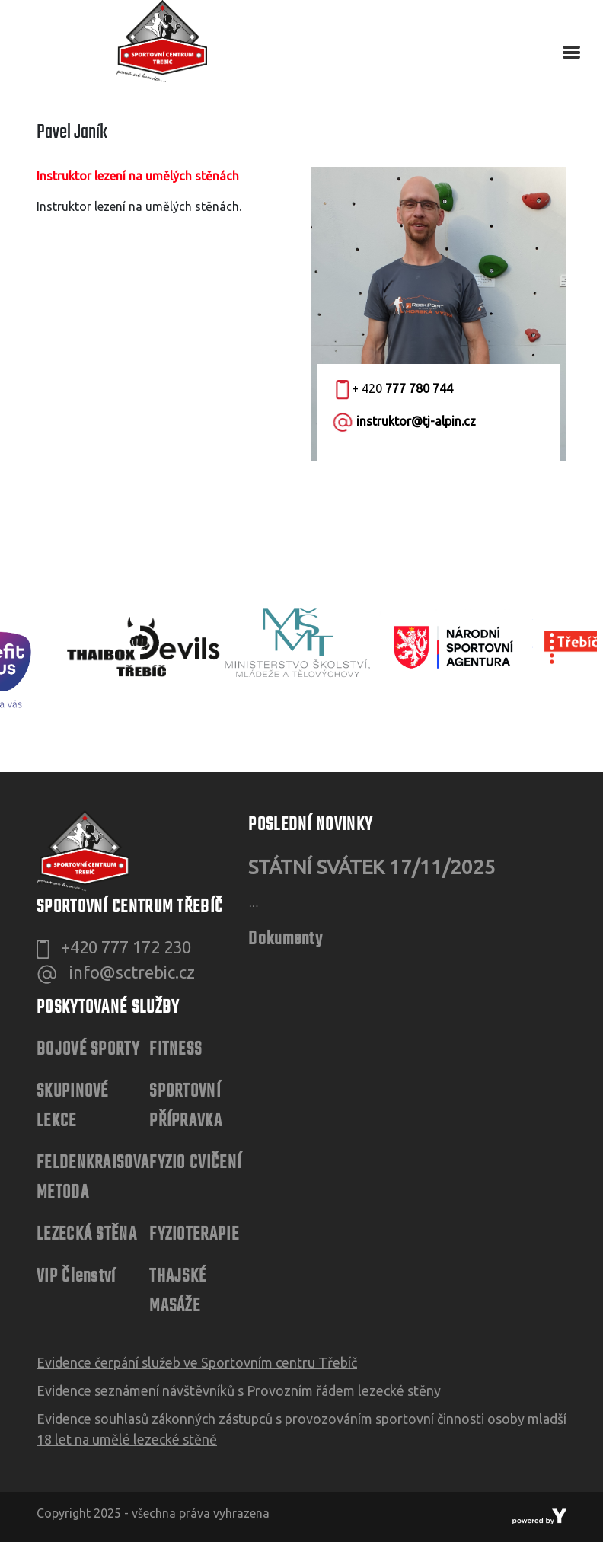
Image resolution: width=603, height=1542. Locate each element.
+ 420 (394, 388)
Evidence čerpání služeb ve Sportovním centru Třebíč (197, 1362)
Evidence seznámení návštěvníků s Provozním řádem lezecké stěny (239, 1390)
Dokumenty (285, 939)
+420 (126, 946)
